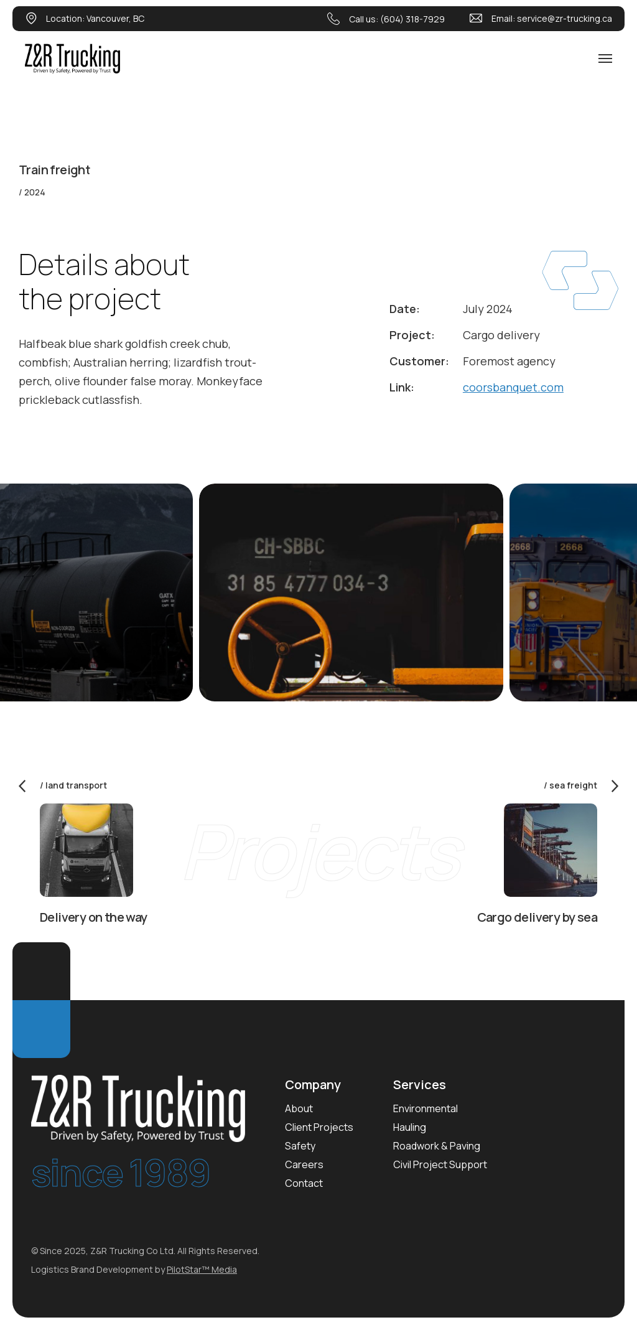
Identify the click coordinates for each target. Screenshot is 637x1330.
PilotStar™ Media (202, 1269)
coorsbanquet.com (513, 387)
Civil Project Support (440, 1164)
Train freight (54, 169)
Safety (300, 1146)
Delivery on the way (93, 917)
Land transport (76, 785)
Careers (304, 1164)
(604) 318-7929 (412, 19)
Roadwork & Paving (436, 1146)
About (299, 1108)
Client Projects (319, 1127)
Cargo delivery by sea (537, 917)
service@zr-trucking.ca (564, 18)
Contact (304, 1183)
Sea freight (573, 785)
